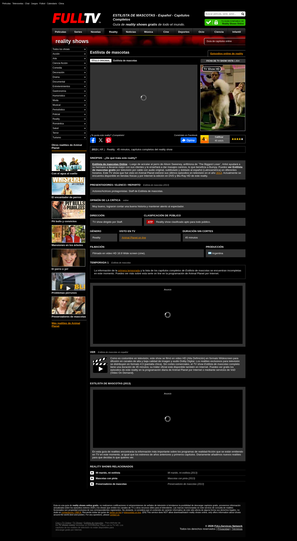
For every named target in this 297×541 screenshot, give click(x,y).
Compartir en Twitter (101, 140)
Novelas (96, 31)
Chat (27, 3)
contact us (114, 514)
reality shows (72, 41)
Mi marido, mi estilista (108, 472)
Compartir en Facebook (93, 140)
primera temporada (129, 270)
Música (148, 31)
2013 (219, 172)
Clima (61, 3)
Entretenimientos (61, 86)
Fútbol (42, 3)
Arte (55, 58)
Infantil (236, 31)
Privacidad (224, 528)
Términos (237, 528)
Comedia (57, 67)
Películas (60, 31)
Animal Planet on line (134, 237)
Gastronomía (59, 91)
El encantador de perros (68, 188)
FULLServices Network (228, 526)
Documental (59, 81)
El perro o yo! (68, 259)
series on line (116, 512)
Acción (56, 53)
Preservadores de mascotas (69, 307)
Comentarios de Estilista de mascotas (189, 140)
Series (78, 31)
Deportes (183, 31)
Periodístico (59, 109)
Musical (57, 105)
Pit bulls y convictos (68, 212)
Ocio (201, 31)
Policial (56, 114)
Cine (166, 31)
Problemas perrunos (68, 283)
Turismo (57, 137)
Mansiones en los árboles (68, 236)
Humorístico (59, 95)
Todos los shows (61, 49)
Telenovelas (17, 3)
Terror (56, 133)
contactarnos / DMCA (71, 512)
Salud (56, 128)
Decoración (59, 72)
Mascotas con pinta (106, 478)
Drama (56, 77)
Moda (56, 100)
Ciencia (219, 31)
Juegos (34, 3)
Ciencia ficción (60, 63)
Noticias (131, 31)
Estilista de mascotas (125, 60)
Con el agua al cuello (68, 164)
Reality (113, 31)
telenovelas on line (132, 512)
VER (109, 352)
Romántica (58, 123)
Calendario (52, 3)
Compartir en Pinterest (108, 140)
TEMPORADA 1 (110, 262)
